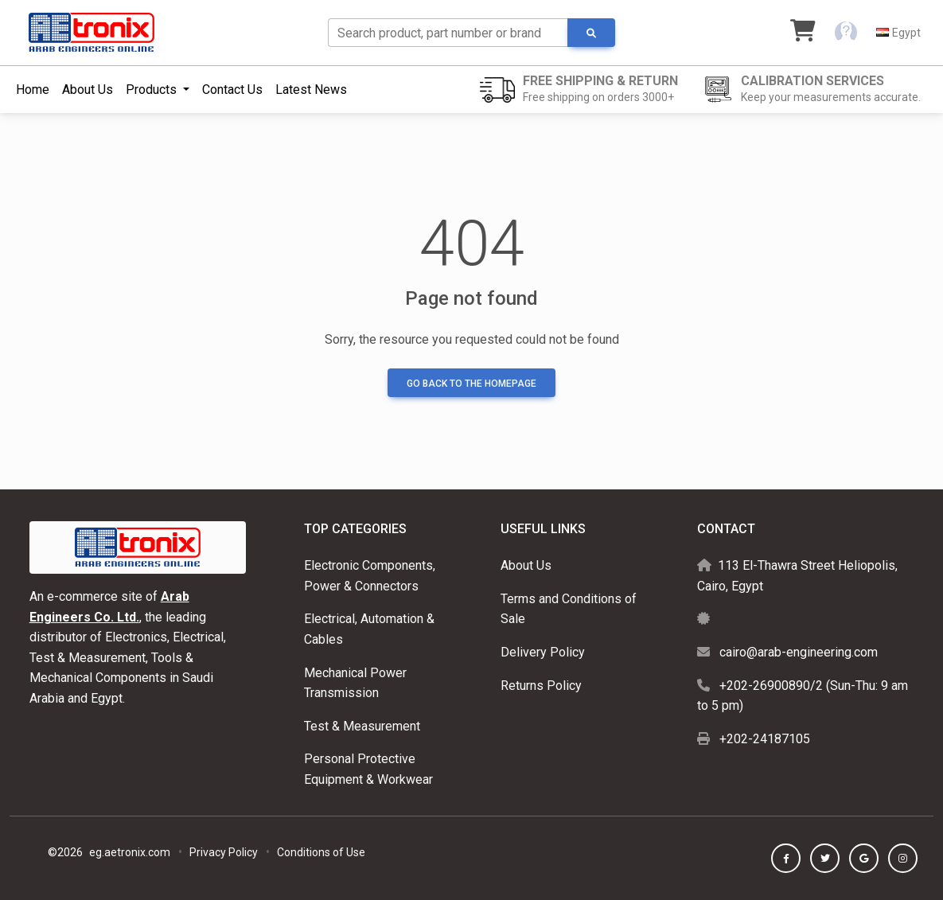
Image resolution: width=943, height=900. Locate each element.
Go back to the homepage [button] (471, 383)
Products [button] (153, 89)
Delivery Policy (543, 652)
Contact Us (232, 89)
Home (32, 89)
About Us (87, 89)
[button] (846, 32)
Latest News (311, 89)
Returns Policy (541, 685)
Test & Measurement (362, 726)
